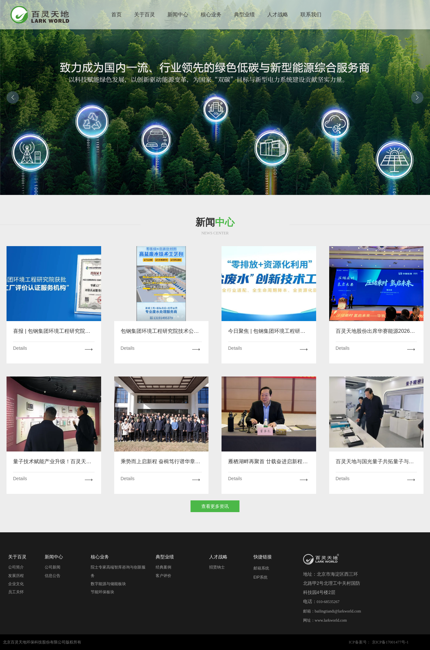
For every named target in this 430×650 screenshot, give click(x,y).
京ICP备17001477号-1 (390, 642)
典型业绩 (244, 14)
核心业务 (211, 14)
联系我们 (310, 14)
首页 (116, 14)
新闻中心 (177, 14)
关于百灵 (144, 14)
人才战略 (277, 14)
